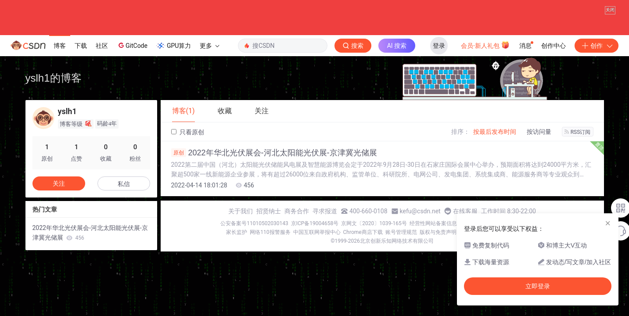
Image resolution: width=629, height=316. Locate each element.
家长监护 (236, 232)
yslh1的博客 (53, 78)
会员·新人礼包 (485, 44)
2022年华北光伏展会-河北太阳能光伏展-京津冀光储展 (274, 152)
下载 (81, 45)
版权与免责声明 (438, 232)
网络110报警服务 (270, 232)
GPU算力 (173, 45)
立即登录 (537, 286)
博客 (60, 45)
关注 (59, 183)
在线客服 (465, 211)
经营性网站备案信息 (433, 223)
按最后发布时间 (494, 131)
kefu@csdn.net (420, 211)
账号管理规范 (401, 232)
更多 (209, 45)
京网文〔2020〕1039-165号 (374, 223)
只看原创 (187, 132)
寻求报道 (325, 211)
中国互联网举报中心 (317, 232)
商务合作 (296, 211)
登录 (439, 45)
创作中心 (553, 45)
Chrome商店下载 (363, 232)
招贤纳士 (268, 211)
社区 (102, 45)
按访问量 (539, 131)
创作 (596, 45)
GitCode (132, 45)
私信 (124, 183)
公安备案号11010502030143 (254, 223)
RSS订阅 (577, 132)
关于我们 (240, 211)
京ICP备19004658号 (315, 223)
